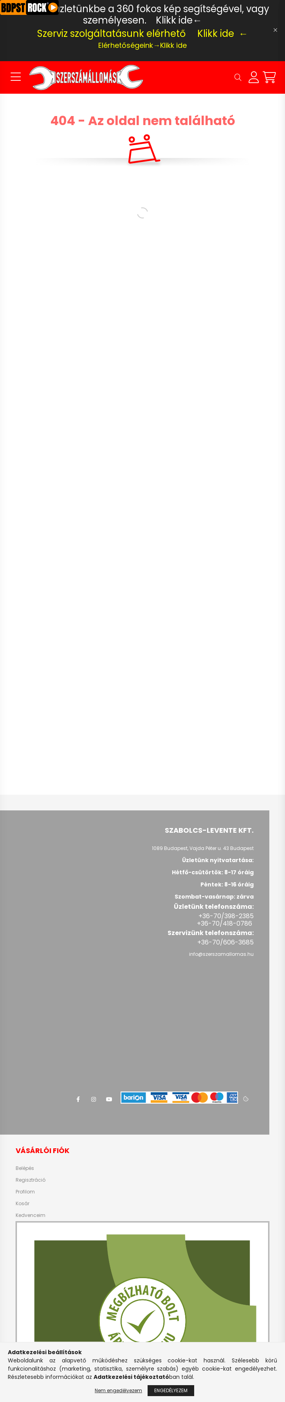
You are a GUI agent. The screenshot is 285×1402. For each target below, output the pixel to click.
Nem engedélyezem (118, 1390)
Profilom (25, 1192)
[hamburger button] (15, 77)
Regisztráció (30, 1180)
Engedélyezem (171, 1390)
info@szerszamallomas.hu (221, 954)
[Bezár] (275, 30)
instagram (93, 1099)
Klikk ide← (179, 20)
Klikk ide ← (222, 33)
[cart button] (269, 77)
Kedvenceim (30, 1215)
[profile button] (254, 77)
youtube (109, 1099)
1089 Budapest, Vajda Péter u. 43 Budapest (203, 848)
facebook (78, 1099)
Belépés (25, 1168)
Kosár (22, 1203)
